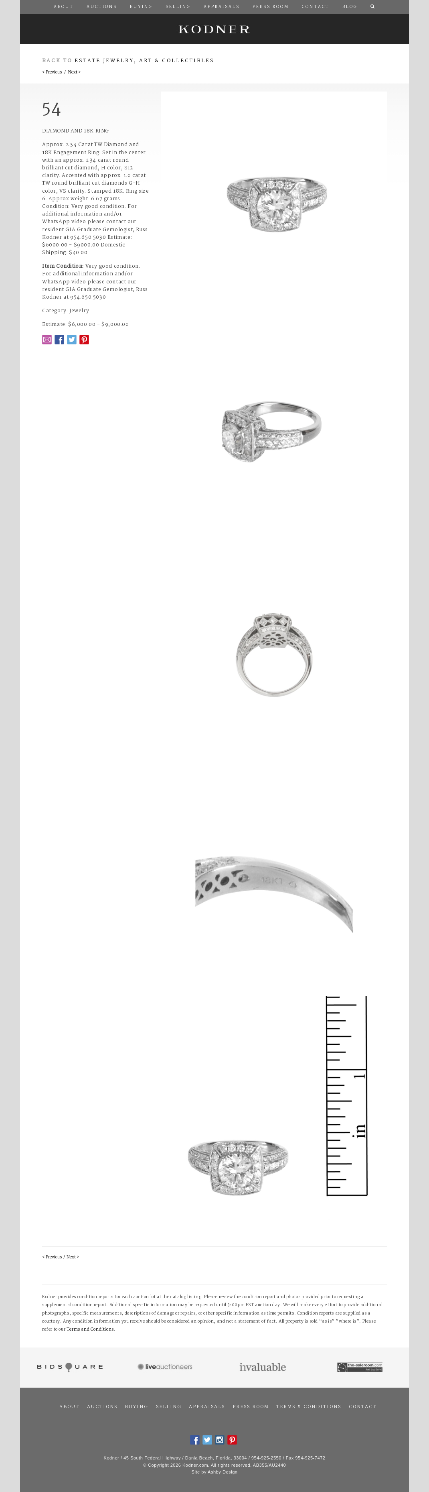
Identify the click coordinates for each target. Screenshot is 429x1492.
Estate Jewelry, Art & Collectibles (144, 61)
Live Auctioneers (166, 1367)
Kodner (214, 29)
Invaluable (263, 1367)
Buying (136, 1407)
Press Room (251, 1407)
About (69, 1407)
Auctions (102, 1407)
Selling (169, 1407)
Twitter (72, 339)
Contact (362, 1407)
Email (47, 339)
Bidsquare (68, 1367)
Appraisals (207, 1407)
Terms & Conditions (308, 1407)
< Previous (52, 72)
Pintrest (84, 339)
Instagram (220, 1440)
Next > (74, 72)
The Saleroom (360, 1367)
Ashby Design (222, 1472)
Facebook (59, 339)
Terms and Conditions (90, 1329)
